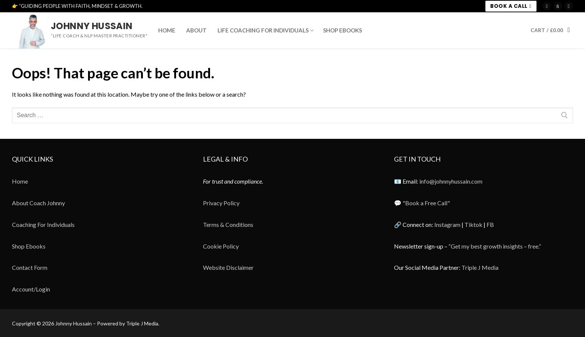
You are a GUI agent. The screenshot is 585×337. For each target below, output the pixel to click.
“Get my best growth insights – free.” (494, 246)
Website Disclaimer (228, 267)
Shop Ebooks (29, 246)
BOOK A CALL (510, 6)
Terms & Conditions (228, 224)
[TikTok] (557, 6)
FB (490, 224)
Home (20, 181)
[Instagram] (546, 6)
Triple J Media (480, 267)
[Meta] (568, 6)
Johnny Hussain (92, 26)
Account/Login (31, 289)
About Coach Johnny (38, 202)
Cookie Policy (221, 246)
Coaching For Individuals (43, 224)
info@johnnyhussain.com (450, 181)
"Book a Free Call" (426, 202)
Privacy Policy (221, 202)
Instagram (447, 224)
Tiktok (473, 224)
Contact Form (29, 267)
